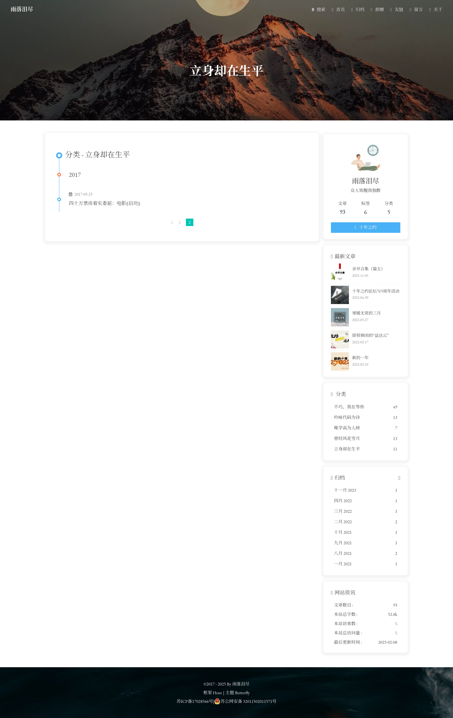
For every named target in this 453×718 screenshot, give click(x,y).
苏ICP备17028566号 (195, 701)
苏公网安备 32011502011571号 (245, 701)
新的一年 (355, 360)
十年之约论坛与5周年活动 (370, 293)
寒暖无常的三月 (361, 315)
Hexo (217, 692)
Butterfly (242, 692)
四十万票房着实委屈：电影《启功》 (106, 207)
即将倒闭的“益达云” (365, 337)
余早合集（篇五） (363, 271)
